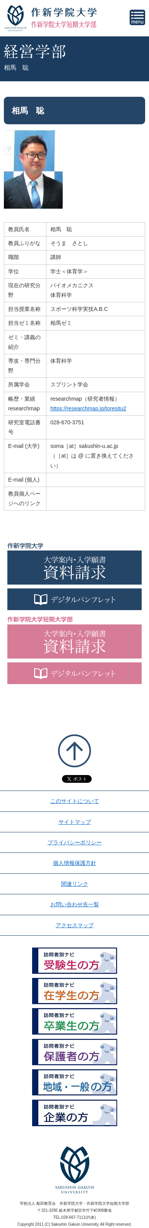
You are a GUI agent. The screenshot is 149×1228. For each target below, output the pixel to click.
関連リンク (74, 884)
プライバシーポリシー (75, 842)
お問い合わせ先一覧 (74, 904)
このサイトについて (74, 801)
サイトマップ (74, 822)
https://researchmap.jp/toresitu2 (88, 408)
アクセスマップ (75, 925)
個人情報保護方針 (74, 863)
